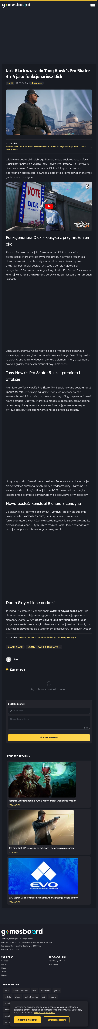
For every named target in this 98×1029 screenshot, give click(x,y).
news (7, 990)
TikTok (3, 972)
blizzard (52, 997)
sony (34, 990)
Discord (4, 964)
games (57, 990)
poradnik (8, 1003)
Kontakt (4, 975)
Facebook (5, 961)
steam (17, 997)
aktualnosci (36, 83)
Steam (3, 968)
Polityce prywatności (44, 1012)
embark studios (31, 997)
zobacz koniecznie (20, 990)
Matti (10, 83)
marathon (9, 1016)
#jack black (15, 647)
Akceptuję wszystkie (27, 1020)
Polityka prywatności (57, 961)
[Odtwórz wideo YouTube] (49, 206)
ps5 (43, 997)
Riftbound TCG (54, 964)
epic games (9, 1022)
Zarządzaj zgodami (57, 1020)
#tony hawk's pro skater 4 (44, 647)
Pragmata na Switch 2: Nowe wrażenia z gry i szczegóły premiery (47, 637)
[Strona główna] (16, 6)
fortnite (8, 997)
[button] (49, 206)
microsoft (9, 1009)
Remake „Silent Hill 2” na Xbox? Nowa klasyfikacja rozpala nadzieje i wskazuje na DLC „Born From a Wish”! (49, 148)
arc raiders (45, 990)
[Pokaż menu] (92, 5)
